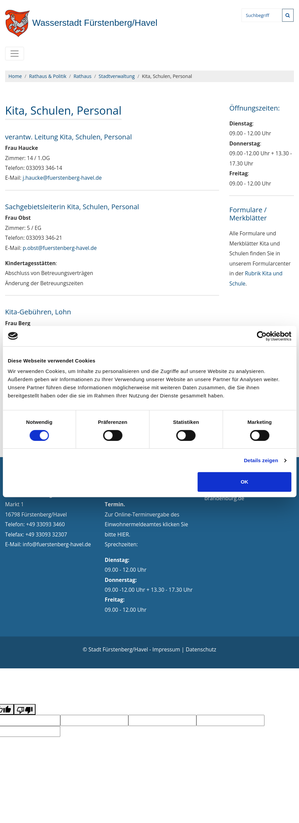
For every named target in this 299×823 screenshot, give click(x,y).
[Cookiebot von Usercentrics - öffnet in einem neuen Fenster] (261, 336)
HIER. (124, 534)
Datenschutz (201, 649)
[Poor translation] (25, 709)
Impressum (166, 649)
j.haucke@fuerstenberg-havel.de (62, 177)
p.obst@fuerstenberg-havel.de (60, 248)
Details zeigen (261, 460)
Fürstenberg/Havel (81, 23)
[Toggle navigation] (14, 53)
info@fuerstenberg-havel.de (57, 544)
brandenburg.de (224, 498)
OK (245, 482)
